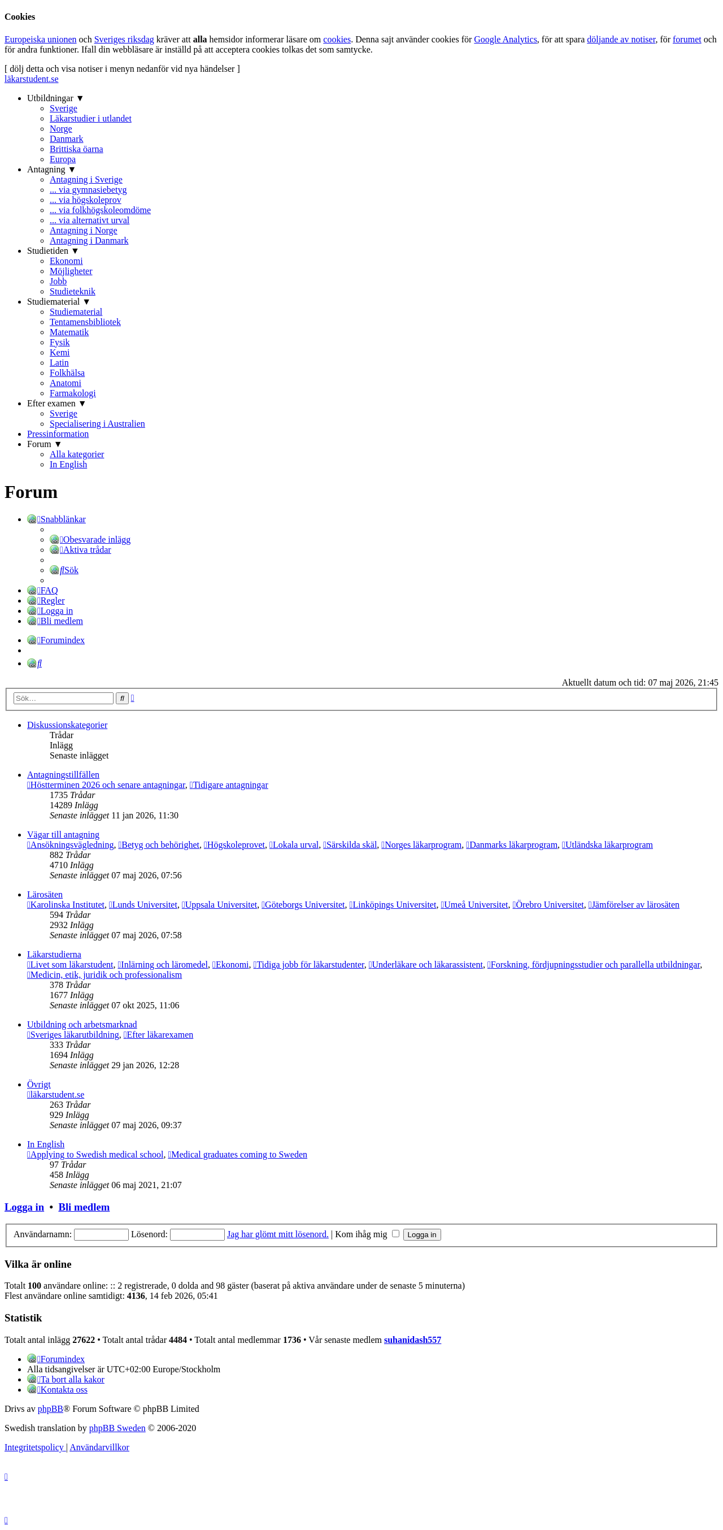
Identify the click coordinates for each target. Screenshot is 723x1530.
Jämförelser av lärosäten (634, 904)
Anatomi (65, 383)
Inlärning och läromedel (162, 964)
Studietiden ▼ (53, 250)
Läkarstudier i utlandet (91, 118)
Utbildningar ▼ (56, 98)
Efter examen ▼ (57, 403)
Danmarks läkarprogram (512, 844)
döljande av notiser (621, 39)
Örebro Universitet (548, 904)
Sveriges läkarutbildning (73, 1034)
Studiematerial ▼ (59, 301)
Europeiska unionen (41, 39)
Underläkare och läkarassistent (426, 964)
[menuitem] (90, 539)
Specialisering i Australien (97, 423)
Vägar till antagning (63, 834)
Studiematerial (76, 312)
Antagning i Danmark (89, 240)
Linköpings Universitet (393, 904)
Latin (59, 362)
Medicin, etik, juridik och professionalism (104, 974)
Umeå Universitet (474, 904)
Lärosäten (45, 894)
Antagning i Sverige (86, 179)
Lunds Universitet (143, 904)
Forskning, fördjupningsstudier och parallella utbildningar (593, 964)
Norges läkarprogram (421, 844)
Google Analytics (505, 39)
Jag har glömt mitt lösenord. (278, 1234)
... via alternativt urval (89, 220)
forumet (687, 39)
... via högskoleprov (85, 200)
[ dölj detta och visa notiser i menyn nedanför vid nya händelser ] (122, 68)
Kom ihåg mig (367, 1234)
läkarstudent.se (32, 79)
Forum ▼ (45, 444)
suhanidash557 (412, 1340)
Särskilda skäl (350, 844)
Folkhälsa (67, 373)
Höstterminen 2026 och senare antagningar (106, 785)
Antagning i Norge (83, 230)
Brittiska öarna (76, 149)
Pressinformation (58, 434)
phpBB (50, 1409)
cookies (337, 39)
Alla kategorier (77, 454)
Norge (61, 128)
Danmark (67, 139)
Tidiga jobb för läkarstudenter (309, 964)
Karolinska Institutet (65, 904)
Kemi (60, 352)
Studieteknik (72, 291)
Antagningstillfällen (63, 774)
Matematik (69, 332)
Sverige (63, 108)
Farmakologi (73, 393)
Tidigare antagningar (229, 785)
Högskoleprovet (234, 844)
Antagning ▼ (51, 169)
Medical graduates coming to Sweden (237, 1154)
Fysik (60, 342)
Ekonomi (66, 261)
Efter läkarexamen (159, 1034)
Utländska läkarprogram (607, 844)
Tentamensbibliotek (85, 322)
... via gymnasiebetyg (88, 189)
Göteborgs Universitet (303, 904)
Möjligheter (71, 271)
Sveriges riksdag (124, 39)
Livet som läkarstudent (70, 964)
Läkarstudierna (54, 954)
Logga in (24, 1207)
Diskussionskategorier (67, 725)
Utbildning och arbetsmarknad (82, 1024)
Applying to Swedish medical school (95, 1154)
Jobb (58, 281)
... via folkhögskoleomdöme (100, 210)
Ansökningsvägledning (70, 844)
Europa (63, 159)
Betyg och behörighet (158, 844)
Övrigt (39, 1084)
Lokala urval (294, 844)
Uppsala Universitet (219, 904)
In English (68, 464)
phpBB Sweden (117, 1428)
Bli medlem (84, 1207)
